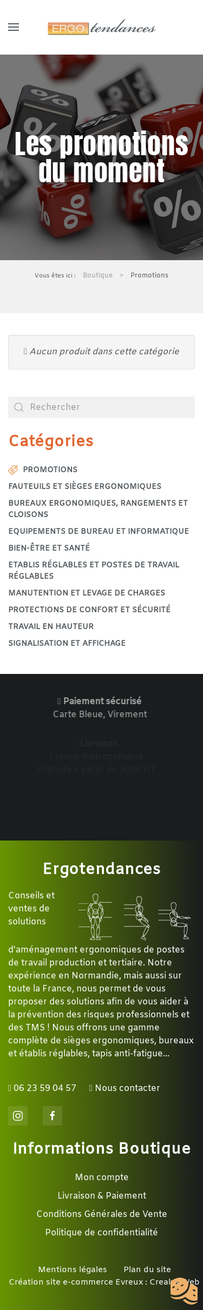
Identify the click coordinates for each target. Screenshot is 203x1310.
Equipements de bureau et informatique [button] (98, 532)
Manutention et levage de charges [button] (86, 593)
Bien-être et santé (49, 549)
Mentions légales (72, 1270)
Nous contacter (124, 1088)
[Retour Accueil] (102, 27)
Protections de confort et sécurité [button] (89, 610)
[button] (13, 27)
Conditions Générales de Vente (101, 1214)
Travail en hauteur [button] (51, 627)
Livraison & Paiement (101, 1196)
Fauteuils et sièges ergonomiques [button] (84, 487)
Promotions (42, 470)
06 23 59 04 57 (42, 1088)
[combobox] (101, 407)
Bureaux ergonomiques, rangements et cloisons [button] (98, 509)
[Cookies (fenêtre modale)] (184, 1291)
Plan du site (147, 1270)
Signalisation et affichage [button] (67, 644)
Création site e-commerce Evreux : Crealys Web (104, 1282)
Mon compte (102, 1177)
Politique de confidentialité (101, 1233)
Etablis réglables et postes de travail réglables (93, 571)
